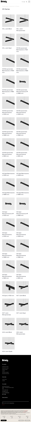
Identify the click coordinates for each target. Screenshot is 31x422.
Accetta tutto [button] (27, 420)
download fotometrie (5, 373)
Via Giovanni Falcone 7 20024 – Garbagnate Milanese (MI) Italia (7, 387)
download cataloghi (5, 372)
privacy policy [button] (26, 410)
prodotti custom (5, 369)
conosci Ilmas (4, 379)
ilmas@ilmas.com (5, 391)
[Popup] (26, 1)
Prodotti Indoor (5, 6)
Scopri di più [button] (3, 420)
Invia (3, 404)
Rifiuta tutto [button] (21, 420)
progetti (3, 370)
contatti (3, 380)
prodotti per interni (5, 366)
